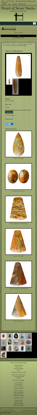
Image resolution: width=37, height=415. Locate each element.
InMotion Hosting (18, 410)
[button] (9, 115)
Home (2, 1)
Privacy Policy (18, 366)
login (29, 1)
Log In (9, 4)
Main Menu (4, 23)
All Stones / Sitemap (18, 386)
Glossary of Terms (18, 402)
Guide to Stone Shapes (18, 405)
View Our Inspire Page (18, 392)
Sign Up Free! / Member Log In (18, 374)
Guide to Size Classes (18, 403)
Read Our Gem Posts (18, 394)
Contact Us (18, 378)
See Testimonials (18, 384)
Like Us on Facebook (18, 390)
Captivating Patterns (22, 44)
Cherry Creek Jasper (10, 45)
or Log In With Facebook (18, 376)
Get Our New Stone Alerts (18, 395)
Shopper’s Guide (18, 400)
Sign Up (15, 4)
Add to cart (9, 112)
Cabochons (13, 44)
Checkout (3, 4)
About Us (19, 370)
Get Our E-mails (10, 1)
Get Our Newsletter (18, 382)
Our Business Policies (18, 365)
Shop (8, 44)
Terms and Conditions (18, 368)
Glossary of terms (18, 32)
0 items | (22, 4)
